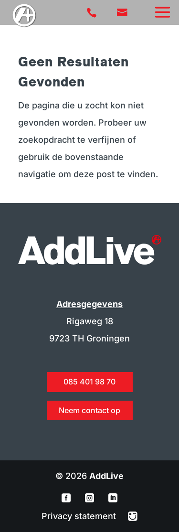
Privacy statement (80, 516)
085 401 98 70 (89, 381)
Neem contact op (89, 410)
